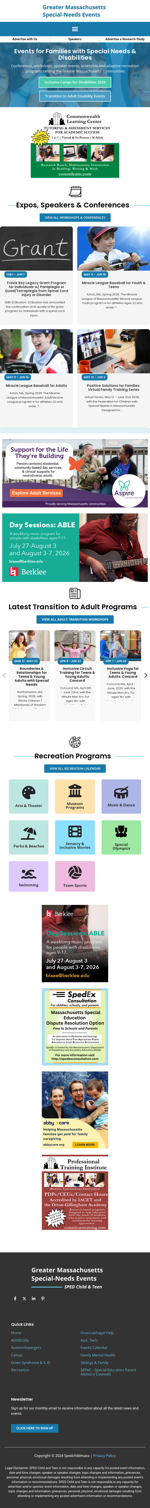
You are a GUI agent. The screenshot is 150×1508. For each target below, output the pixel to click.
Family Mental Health (98, 1355)
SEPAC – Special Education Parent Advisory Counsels (108, 1372)
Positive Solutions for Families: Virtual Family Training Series (113, 387)
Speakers (74, 39)
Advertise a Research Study (125, 39)
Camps (17, 1355)
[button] (75, 29)
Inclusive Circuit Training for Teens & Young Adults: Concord (77, 674)
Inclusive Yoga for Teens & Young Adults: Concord (123, 672)
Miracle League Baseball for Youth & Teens (114, 285)
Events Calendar (94, 1347)
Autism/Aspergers (26, 1347)
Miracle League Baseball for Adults (36, 385)
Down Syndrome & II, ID (30, 1362)
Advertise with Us (24, 39)
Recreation (20, 1369)
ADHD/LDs (20, 1340)
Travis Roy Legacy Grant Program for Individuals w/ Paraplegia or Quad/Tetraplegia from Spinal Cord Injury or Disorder (36, 289)
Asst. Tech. (89, 1340)
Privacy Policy (104, 1455)
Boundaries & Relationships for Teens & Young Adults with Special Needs (32, 676)
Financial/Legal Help (97, 1332)
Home (16, 1332)
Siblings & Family (94, 1362)
